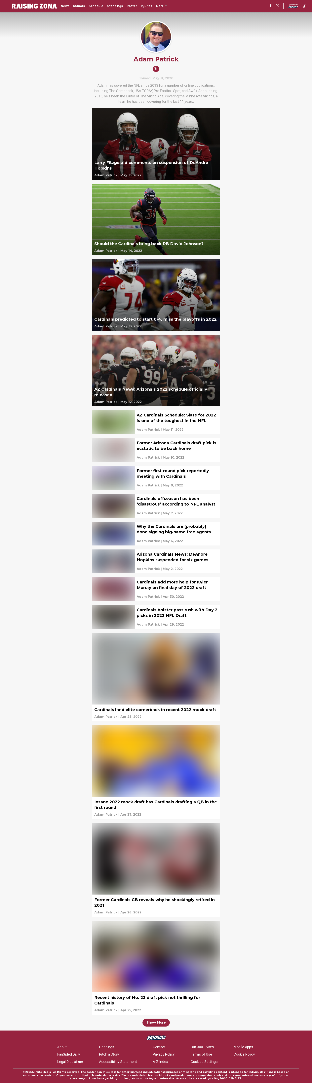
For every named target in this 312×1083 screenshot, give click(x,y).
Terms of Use (201, 1054)
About (62, 1047)
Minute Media (41, 1071)
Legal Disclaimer (70, 1062)
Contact (159, 1047)
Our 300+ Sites (202, 1047)
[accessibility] (304, 6)
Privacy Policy (164, 1054)
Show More (156, 1022)
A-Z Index (160, 1062)
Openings (106, 1047)
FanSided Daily (68, 1054)
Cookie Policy (244, 1054)
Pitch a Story (109, 1054)
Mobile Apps (243, 1047)
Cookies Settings (204, 1062)
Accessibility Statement (118, 1062)
